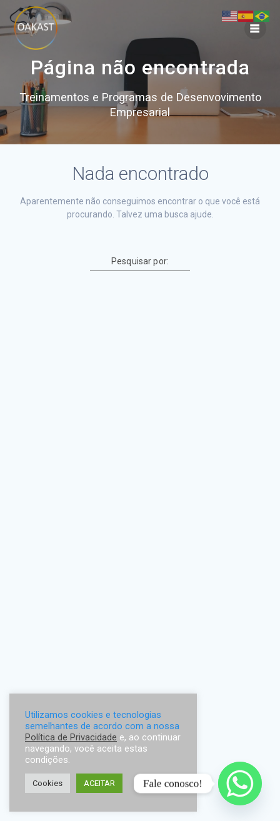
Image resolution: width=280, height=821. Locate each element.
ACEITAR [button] (99, 783)
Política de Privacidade (71, 737)
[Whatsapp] (240, 783)
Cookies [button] (47, 783)
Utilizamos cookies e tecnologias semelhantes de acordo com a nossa (102, 720)
